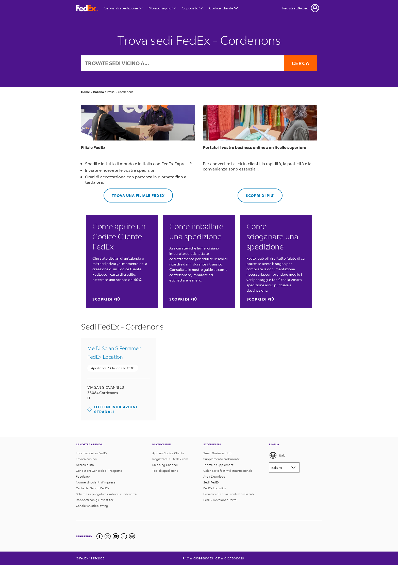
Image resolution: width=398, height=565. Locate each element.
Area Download (214, 476)
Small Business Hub (217, 453)
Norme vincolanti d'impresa (95, 482)
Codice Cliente (223, 8)
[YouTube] (116, 536)
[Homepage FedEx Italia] (87, 8)
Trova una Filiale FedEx (134, 193)
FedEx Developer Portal (220, 500)
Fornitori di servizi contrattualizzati (228, 494)
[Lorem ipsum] (284, 467)
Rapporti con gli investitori (95, 500)
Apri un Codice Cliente (168, 453)
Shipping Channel (165, 465)
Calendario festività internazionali (227, 471)
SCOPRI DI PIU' (256, 193)
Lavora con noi (86, 459)
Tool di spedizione (165, 471)
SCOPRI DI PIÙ (106, 299)
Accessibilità (85, 465)
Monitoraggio (162, 8)
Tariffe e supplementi (218, 465)
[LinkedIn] (124, 536)
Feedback (83, 476)
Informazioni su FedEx (91, 453)
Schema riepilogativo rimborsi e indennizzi (106, 494)
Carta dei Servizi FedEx (92, 488)
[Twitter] (108, 536)
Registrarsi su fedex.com (170, 459)
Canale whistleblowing (92, 506)
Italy (277, 455)
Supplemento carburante (221, 459)
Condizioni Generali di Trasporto (99, 471)
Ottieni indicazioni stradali (112, 409)
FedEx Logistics (214, 488)
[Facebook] (99, 536)
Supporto (192, 8)
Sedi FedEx (211, 482)
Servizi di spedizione (123, 8)
